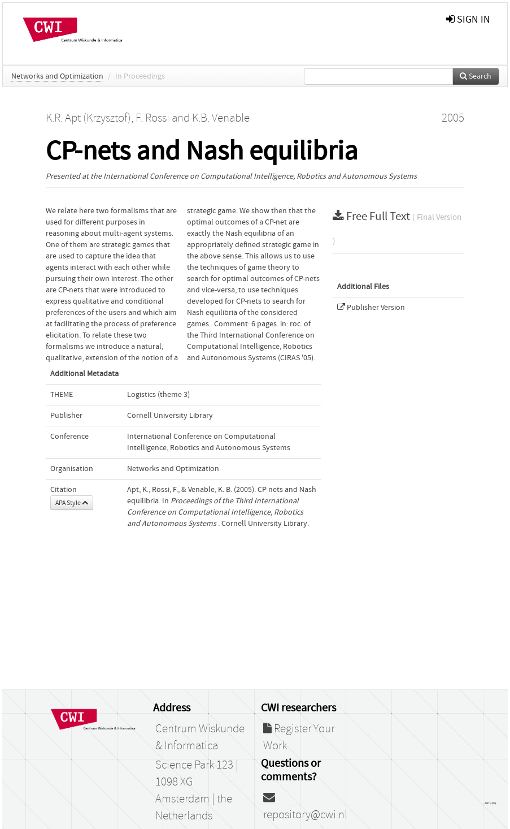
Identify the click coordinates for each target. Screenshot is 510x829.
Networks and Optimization (57, 76)
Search (475, 76)
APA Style (71, 503)
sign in (468, 19)
